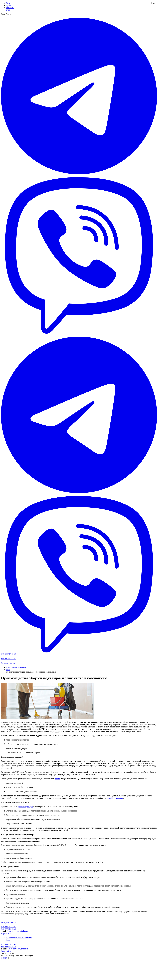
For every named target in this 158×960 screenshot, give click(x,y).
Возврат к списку (8, 922)
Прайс (8, 5)
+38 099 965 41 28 (8, 654)
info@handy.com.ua (115, 798)
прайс (57, 779)
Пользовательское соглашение (19, 938)
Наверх (4, 958)
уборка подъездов (25, 806)
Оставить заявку (8, 663)
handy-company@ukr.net (18, 931)
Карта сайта (6, 933)
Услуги (9, 3)
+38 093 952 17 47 (8, 658)
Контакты (10, 8)
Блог (8, 10)
